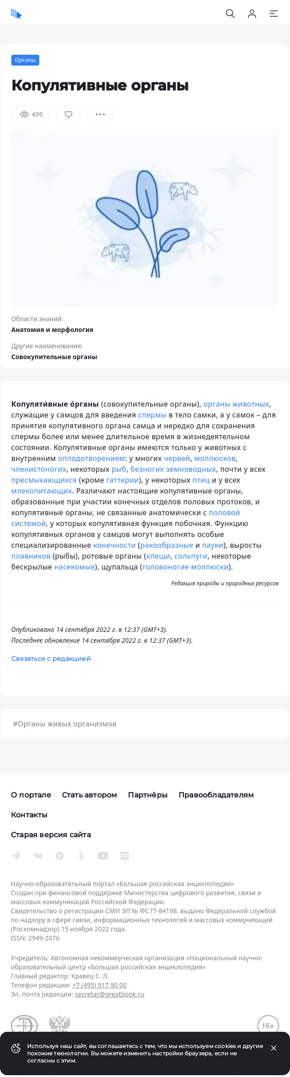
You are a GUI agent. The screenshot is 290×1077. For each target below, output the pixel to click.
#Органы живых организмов (65, 724)
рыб (119, 469)
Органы (25, 60)
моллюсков (215, 458)
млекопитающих (41, 491)
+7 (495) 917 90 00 (99, 985)
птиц (201, 480)
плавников (31, 556)
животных (251, 404)
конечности (115, 545)
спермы (152, 415)
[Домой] (16, 13)
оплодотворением (91, 458)
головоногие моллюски (185, 567)
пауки (212, 545)
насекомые (74, 567)
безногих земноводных (173, 469)
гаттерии (122, 480)
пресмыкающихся (44, 480)
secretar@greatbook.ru (110, 994)
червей (177, 458)
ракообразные (166, 545)
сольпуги (190, 556)
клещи (158, 556)
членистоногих (38, 469)
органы (216, 404)
